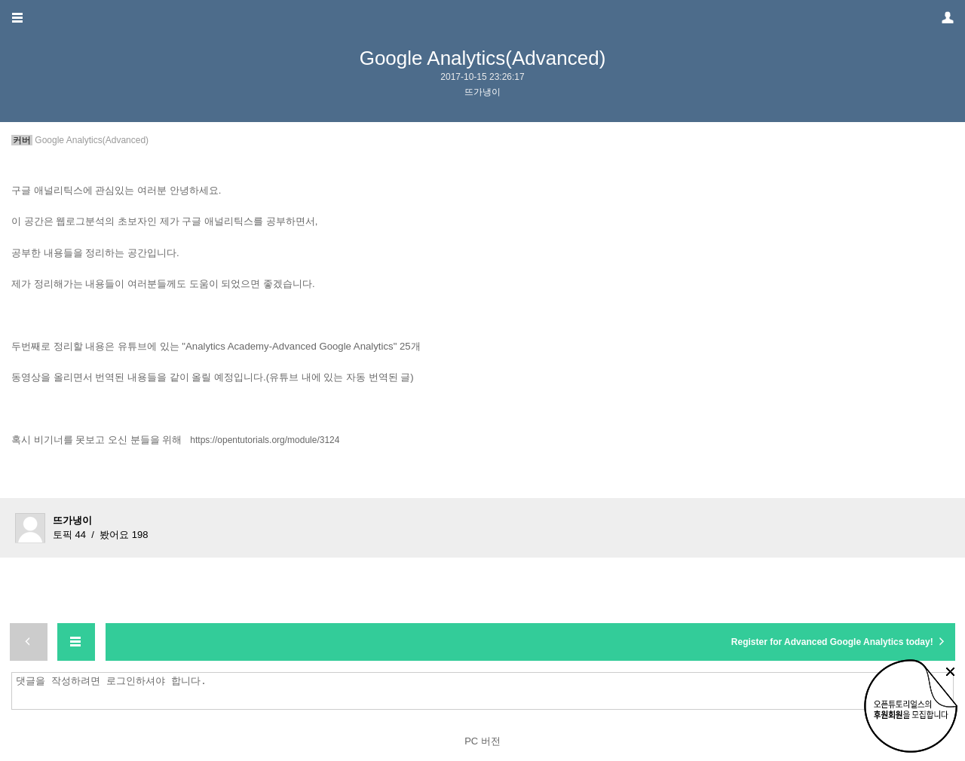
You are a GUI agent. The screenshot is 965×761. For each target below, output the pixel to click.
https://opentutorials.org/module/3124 (264, 440)
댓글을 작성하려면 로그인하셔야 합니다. (486, 691)
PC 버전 (482, 741)
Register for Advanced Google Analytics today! (839, 641)
